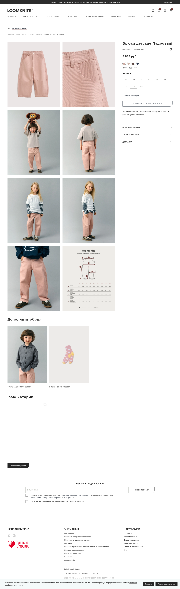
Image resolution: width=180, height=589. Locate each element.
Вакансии (68, 557)
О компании (69, 533)
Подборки (116, 16)
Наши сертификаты (72, 553)
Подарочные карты (94, 16)
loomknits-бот (70, 560)
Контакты (68, 543)
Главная (11, 34)
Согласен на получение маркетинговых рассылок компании (57, 501)
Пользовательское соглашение (77, 540)
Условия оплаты (131, 537)
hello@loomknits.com (72, 569)
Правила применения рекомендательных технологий (86, 547)
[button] (147, 293)
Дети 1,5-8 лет (54, 16)
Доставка (128, 533)
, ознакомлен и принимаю (101, 495)
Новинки (12, 16)
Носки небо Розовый (59, 387)
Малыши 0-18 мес (31, 16)
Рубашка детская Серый (19, 387)
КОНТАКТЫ (168, 2)
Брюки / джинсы (36, 34)
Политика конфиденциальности (77, 537)
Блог (126, 550)
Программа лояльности (74, 550)
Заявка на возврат (131, 543)
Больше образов (18, 466)
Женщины (73, 16)
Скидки (131, 16)
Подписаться (142, 490)
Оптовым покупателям (133, 547)
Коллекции (148, 16)
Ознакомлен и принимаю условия (45, 495)
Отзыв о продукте (131, 540)
